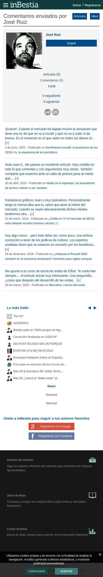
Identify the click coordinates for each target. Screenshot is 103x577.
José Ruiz (53, 34)
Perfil (51, 86)
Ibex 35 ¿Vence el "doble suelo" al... (36, 378)
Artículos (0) (51, 74)
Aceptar (66, 571)
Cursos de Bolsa (51, 530)
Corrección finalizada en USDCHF (35, 337)
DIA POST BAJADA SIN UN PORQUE (37, 343)
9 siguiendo (51, 102)
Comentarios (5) (51, 80)
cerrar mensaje (100, 555)
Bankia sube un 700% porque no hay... (38, 330)
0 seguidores (51, 96)
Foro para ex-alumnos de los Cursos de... (39, 364)
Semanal (51, 394)
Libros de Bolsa (51, 495)
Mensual (51, 403)
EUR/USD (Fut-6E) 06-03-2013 (33, 350)
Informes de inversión (51, 460)
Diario (51, 386)
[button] (69, 43)
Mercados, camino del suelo (67, 285)
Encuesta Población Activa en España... (38, 357)
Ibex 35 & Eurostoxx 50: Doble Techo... (38, 371)
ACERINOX (20, 323)
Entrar (77, 5)
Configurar (36, 571)
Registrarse (93, 5)
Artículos (80, 16)
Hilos (94, 16)
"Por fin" (18, 316)
